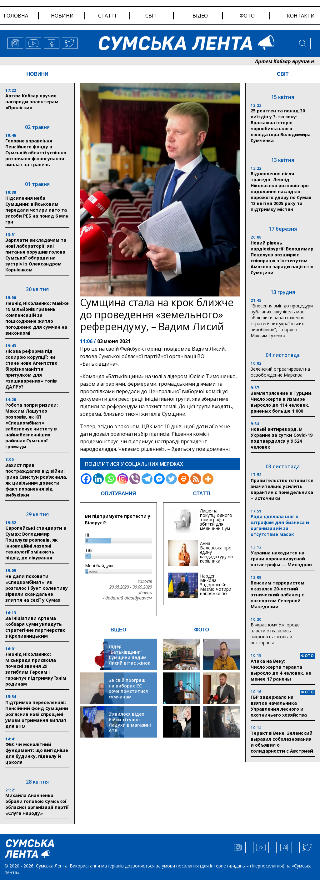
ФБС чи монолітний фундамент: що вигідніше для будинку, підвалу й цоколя (36, 753)
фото (247, 15)
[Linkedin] (98, 478)
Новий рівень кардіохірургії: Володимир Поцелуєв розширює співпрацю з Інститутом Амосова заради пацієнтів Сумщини (282, 257)
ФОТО (201, 629)
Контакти (301, 15)
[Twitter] (171, 478)
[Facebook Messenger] (159, 478)
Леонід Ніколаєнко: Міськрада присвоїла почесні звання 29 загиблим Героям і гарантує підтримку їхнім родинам (35, 669)
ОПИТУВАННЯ (118, 493)
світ (151, 15)
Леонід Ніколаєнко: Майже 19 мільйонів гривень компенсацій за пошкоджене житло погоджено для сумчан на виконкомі (37, 318)
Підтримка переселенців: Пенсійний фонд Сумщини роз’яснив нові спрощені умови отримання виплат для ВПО (36, 714)
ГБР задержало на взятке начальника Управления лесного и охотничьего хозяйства (279, 706)
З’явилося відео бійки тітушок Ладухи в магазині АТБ (130, 722)
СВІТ (282, 74)
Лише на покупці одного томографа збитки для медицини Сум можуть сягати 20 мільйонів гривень (216, 526)
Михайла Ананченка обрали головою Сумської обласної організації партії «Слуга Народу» (37, 804)
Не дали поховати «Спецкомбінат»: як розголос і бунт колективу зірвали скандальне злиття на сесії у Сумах (36, 588)
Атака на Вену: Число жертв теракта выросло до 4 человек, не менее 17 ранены (281, 670)
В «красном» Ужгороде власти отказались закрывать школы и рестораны (275, 634)
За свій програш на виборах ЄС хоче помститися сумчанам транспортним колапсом (128, 694)
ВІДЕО (119, 629)
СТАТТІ (201, 493)
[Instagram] (122, 478)
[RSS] (195, 478)
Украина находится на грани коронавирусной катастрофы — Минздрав (281, 559)
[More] (207, 478)
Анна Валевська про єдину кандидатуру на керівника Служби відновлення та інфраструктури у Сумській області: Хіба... (216, 563)
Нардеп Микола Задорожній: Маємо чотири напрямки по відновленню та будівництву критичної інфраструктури (216, 593)
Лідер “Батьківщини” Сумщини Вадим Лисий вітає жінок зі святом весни (129, 657)
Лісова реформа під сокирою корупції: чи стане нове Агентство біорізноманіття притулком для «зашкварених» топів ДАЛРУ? (31, 369)
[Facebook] (86, 478)
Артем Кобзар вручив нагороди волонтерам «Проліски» (31, 102)
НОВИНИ (37, 74)
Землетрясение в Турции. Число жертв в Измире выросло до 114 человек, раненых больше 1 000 (281, 402)
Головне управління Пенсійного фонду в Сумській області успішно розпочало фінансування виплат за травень (35, 152)
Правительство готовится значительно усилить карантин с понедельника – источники (282, 489)
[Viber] (134, 478)
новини (62, 15)
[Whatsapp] (110, 478)
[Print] (183, 478)
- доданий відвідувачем (127, 598)
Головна (16, 15)
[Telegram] (147, 478)
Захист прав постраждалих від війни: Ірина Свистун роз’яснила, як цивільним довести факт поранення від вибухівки (36, 480)
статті (107, 15)
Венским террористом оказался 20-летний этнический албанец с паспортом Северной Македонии (277, 595)
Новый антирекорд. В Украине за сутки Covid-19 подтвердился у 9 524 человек (281, 438)
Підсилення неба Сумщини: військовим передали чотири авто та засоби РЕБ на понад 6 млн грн (36, 210)
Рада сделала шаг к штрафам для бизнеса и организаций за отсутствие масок (280, 525)
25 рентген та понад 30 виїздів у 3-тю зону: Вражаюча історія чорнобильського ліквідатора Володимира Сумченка (281, 125)
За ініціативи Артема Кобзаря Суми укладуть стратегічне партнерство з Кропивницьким (35, 627)
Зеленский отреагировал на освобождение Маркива (280, 372)
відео (200, 15)
